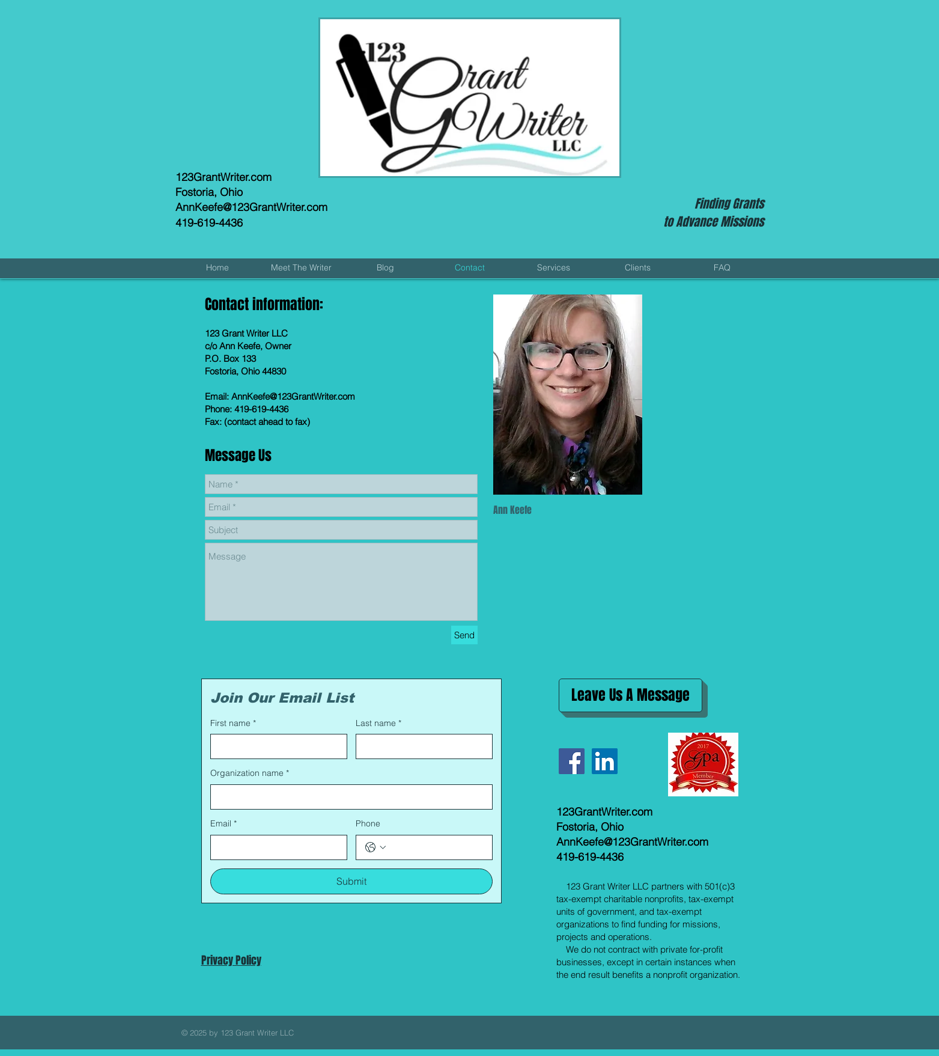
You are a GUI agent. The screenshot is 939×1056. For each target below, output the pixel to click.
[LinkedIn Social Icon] (605, 761)
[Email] (275, 847)
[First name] (275, 746)
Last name (378, 724)
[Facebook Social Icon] (572, 761)
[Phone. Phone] (436, 847)
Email (223, 824)
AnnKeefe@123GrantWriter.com (251, 207)
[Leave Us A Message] (630, 695)
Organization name (249, 774)
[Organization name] (348, 797)
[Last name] (420, 746)
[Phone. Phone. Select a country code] (375, 847)
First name (233, 724)
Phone (368, 823)
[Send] (464, 635)
